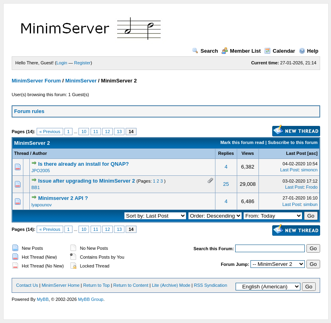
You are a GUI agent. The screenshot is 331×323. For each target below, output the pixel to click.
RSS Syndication (211, 285)
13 (119, 131)
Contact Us (27, 285)
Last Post (296, 153)
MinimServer (81, 81)
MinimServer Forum (36, 81)
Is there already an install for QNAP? (83, 164)
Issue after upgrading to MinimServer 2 (86, 181)
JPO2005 (40, 170)
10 (83, 131)
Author (39, 153)
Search (205, 51)
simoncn (309, 169)
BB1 (35, 187)
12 (107, 131)
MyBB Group (90, 299)
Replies (226, 153)
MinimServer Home (60, 285)
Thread (21, 153)
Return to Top (96, 285)
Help (309, 51)
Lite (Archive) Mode (171, 285)
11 (95, 131)
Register (82, 62)
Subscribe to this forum (292, 142)
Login (61, 62)
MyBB (42, 299)
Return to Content (130, 285)
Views (248, 153)
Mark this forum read (242, 142)
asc (312, 153)
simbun (310, 204)
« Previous (49, 131)
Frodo (312, 187)
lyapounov (41, 204)
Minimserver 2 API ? (63, 198)
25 (226, 184)
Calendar (279, 51)
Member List (241, 51)
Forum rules (29, 111)
